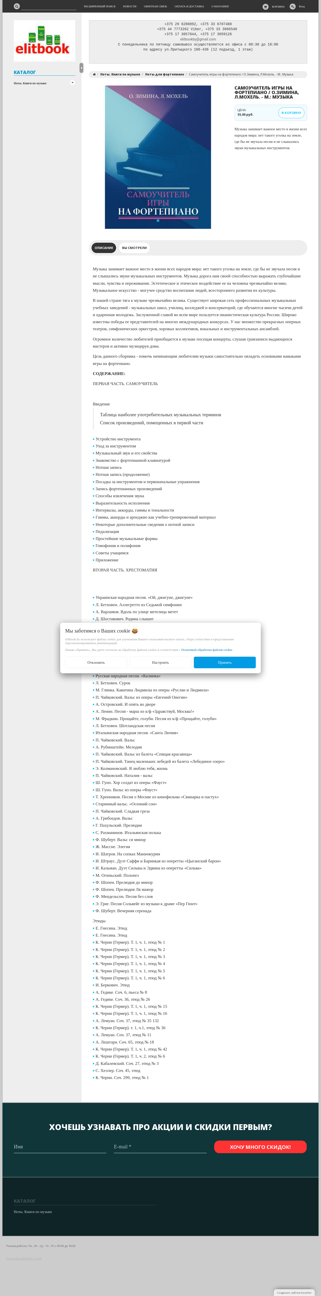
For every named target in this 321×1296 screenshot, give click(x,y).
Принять (225, 662)
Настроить (160, 662)
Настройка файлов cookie (24, 1259)
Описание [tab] (104, 249)
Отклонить (96, 662)
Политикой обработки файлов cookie (206, 650)
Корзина (278, 6)
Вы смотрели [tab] (134, 249)
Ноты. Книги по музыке (30, 83)
